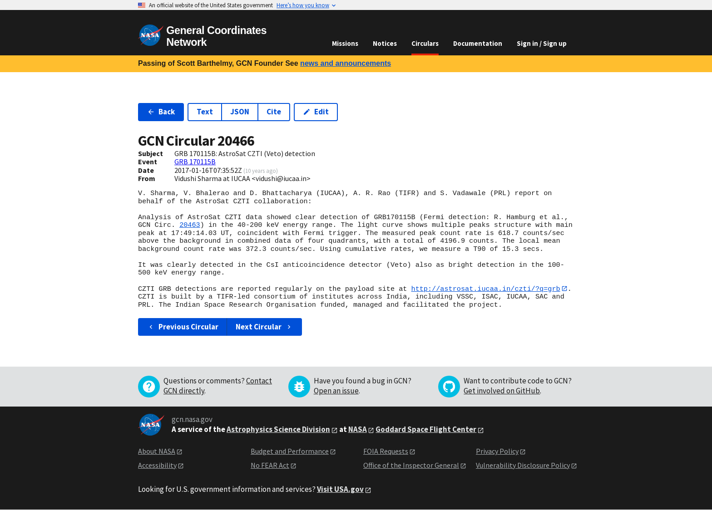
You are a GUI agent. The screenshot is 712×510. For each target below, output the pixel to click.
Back (161, 112)
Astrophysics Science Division (278, 430)
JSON (239, 112)
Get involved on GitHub (502, 391)
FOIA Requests (385, 451)
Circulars (425, 43)
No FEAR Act (270, 465)
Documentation (477, 43)
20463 (189, 225)
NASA (357, 430)
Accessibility (157, 465)
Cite (274, 112)
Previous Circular (182, 327)
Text (205, 112)
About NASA (156, 451)
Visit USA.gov (340, 490)
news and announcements (345, 63)
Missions (345, 43)
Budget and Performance (290, 451)
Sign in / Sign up (542, 43)
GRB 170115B (195, 161)
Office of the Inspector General (411, 465)
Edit (316, 112)
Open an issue (336, 391)
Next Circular (264, 327)
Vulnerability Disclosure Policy (523, 465)
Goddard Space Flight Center (426, 430)
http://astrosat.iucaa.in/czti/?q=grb (485, 288)
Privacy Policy (497, 451)
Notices (385, 43)
